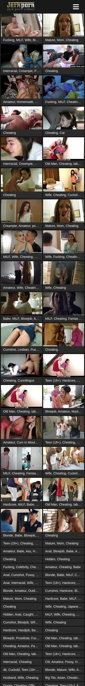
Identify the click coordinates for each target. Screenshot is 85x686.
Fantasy (73, 318)
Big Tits (38, 40)
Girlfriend (41, 543)
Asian (61, 677)
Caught (28, 614)
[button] (76, 7)
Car (62, 133)
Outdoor (34, 591)
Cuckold (73, 195)
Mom (60, 40)
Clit (47, 662)
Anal (48, 551)
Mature (50, 40)
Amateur (9, 102)
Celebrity (22, 567)
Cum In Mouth (27, 442)
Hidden (50, 559)
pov (34, 226)
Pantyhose (38, 646)
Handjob (24, 630)
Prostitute (41, 71)
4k (5, 670)
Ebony (40, 575)
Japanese (75, 606)
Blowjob (26, 318)
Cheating (72, 40)
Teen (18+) (53, 380)
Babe (7, 318)
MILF (19, 40)
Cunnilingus (26, 380)
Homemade (25, 102)
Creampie (26, 71)
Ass (28, 551)
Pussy (35, 349)
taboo (77, 164)
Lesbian (23, 349)
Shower (40, 102)
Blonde (8, 535)
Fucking (8, 40)
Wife (28, 40)
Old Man (51, 164)
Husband (9, 677)
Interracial (10, 71)
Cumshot (9, 349)
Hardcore (68, 380)
